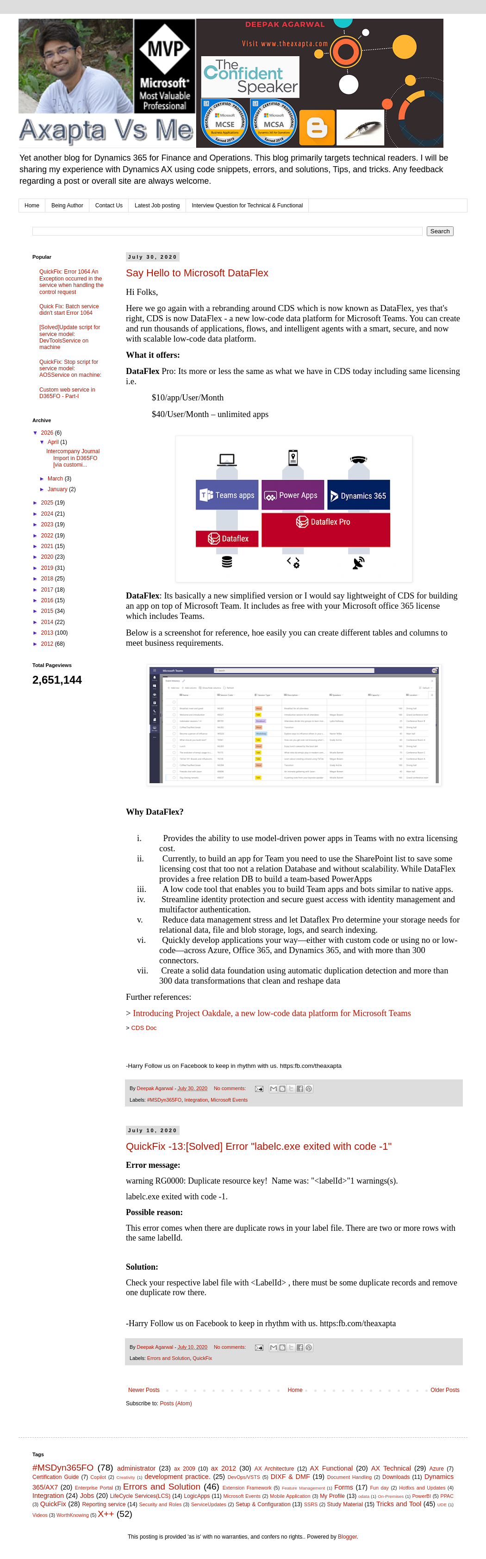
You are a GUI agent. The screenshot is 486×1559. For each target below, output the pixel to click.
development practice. (177, 1476)
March (56, 478)
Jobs (87, 1495)
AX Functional (331, 1468)
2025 (48, 502)
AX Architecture (274, 1468)
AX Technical (391, 1468)
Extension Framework (247, 1487)
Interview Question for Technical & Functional (247, 205)
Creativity (126, 1477)
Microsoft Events (229, 1100)
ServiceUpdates (208, 1504)
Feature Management (303, 1487)
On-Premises (391, 1496)
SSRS (311, 1504)
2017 (48, 589)
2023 (48, 524)
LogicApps (197, 1496)
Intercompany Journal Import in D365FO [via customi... (73, 458)
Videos (40, 1515)
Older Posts (445, 1390)
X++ (106, 1514)
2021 (48, 546)
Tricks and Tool (398, 1504)
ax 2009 (184, 1468)
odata (363, 1496)
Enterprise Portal (94, 1487)
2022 (48, 535)
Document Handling (349, 1477)
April (54, 442)
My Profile (332, 1496)
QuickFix (202, 1358)
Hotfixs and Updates (422, 1487)
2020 (48, 557)
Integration (196, 1100)
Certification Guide (55, 1477)
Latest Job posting (157, 205)
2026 (48, 433)
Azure (437, 1468)
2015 (48, 611)
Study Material (345, 1504)
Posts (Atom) (176, 1403)
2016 (48, 600)
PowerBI (421, 1496)
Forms (343, 1487)
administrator (136, 1468)
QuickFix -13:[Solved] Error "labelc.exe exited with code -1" (259, 1146)
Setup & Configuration (263, 1504)
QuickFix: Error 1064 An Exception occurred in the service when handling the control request (71, 281)
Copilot (98, 1477)
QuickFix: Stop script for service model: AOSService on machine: (70, 369)
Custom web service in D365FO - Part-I (67, 393)
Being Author (67, 205)
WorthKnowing (72, 1515)
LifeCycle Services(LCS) (140, 1496)
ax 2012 (223, 1468)
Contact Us (109, 205)
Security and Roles (160, 1504)
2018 (48, 578)
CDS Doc (143, 1027)
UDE (442, 1504)
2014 (48, 622)
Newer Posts (144, 1390)
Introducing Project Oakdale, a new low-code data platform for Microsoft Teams (272, 1013)
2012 (48, 644)
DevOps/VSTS (244, 1477)
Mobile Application (290, 1496)
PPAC (447, 1496)
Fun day (379, 1487)
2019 (48, 568)
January (58, 489)
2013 (48, 633)
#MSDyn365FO (164, 1100)
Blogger (347, 1537)
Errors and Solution (168, 1358)
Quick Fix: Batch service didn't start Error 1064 (69, 309)
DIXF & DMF (290, 1476)
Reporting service (103, 1504)
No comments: (231, 1088)
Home (32, 205)
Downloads (396, 1477)
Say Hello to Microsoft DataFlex (197, 273)
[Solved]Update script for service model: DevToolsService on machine (69, 337)
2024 (48, 514)
